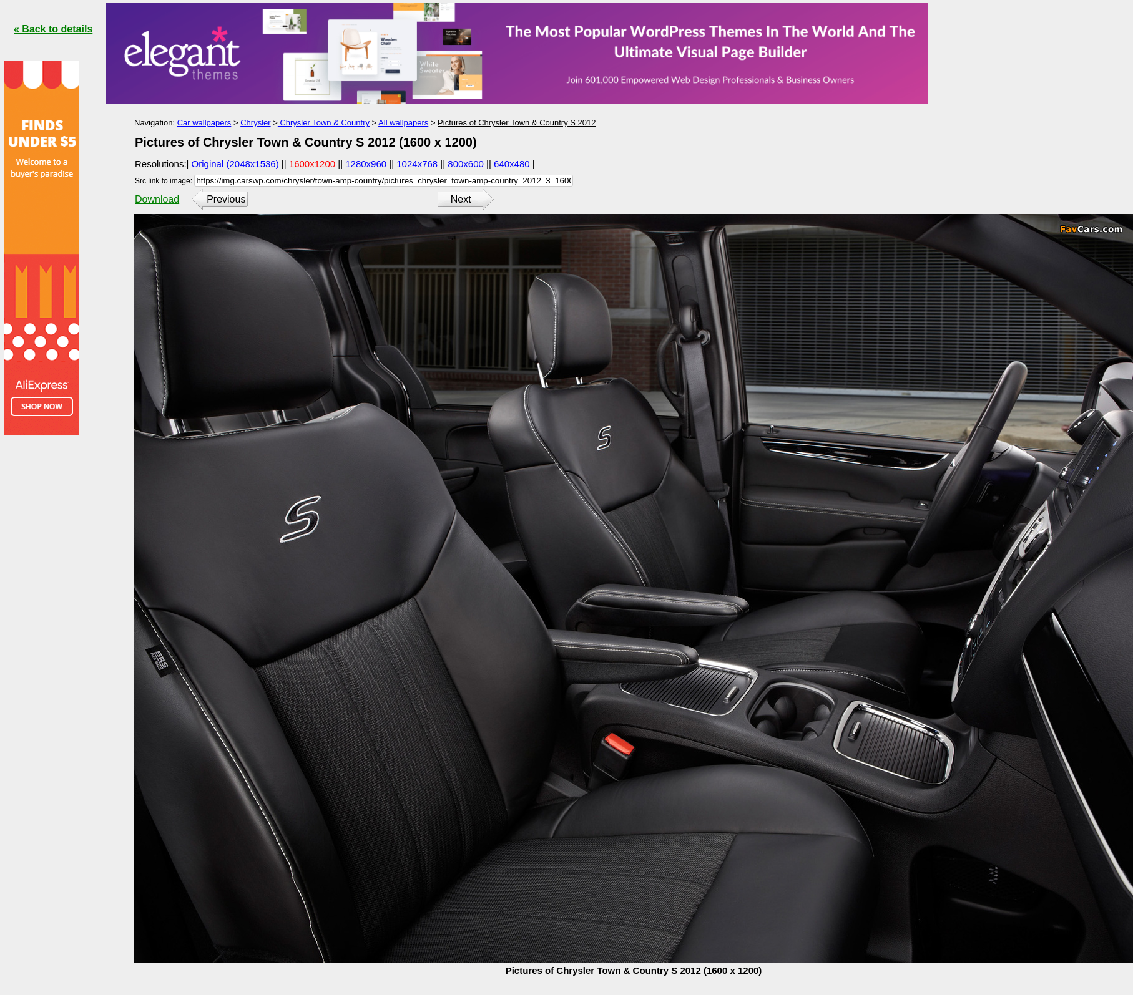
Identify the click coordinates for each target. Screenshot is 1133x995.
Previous (226, 199)
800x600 (466, 163)
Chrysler (255, 122)
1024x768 (417, 163)
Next (461, 199)
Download (157, 199)
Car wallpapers (204, 122)
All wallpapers (403, 122)
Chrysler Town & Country (324, 122)
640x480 (512, 163)
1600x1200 (312, 163)
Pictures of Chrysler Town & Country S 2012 (517, 122)
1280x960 (365, 163)
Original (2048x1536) (235, 163)
